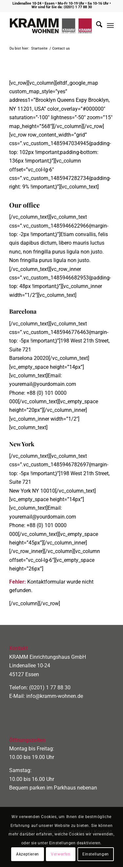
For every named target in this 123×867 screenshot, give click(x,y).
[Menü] (110, 25)
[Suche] (96, 25)
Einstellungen (95, 854)
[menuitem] (96, 25)
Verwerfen (60, 854)
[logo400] (51, 25)
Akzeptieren (27, 854)
